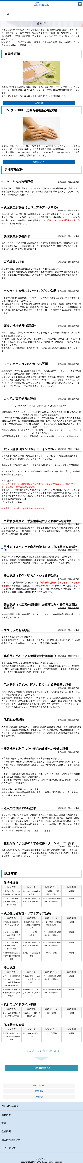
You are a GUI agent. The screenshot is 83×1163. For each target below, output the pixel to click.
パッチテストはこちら (11, 502)
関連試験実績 (73, 182)
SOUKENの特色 (10, 1106)
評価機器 (39, 1091)
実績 (3, 1123)
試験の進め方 (39, 1086)
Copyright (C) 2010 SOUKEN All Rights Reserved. (41, 1162)
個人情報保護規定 (10, 1140)
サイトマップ (8, 1148)
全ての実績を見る (41, 1068)
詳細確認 (62, 182)
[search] (41, 14)
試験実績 (39, 1097)
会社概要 (6, 1131)
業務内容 (6, 1114)
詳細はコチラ (39, 162)
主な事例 (39, 103)
